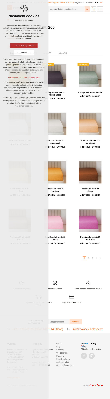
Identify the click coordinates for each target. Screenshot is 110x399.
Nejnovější (62, 53)
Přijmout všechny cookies (24, 45)
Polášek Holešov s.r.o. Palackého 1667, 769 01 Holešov (17, 352)
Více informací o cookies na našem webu (24, 77)
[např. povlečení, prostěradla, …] (66, 9)
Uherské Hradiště (40, 352)
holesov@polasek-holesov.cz (15, 360)
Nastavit (24, 52)
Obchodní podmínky (64, 365)
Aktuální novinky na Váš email (35, 321)
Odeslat (75, 322)
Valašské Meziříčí (40, 357)
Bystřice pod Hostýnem (42, 349)
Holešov (35, 354)
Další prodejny (13, 377)
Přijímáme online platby (91, 349)
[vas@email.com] (59, 321)
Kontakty (60, 350)
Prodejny (60, 356)
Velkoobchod (61, 353)
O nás (58, 343)
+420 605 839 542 (15, 357)
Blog (58, 346)
